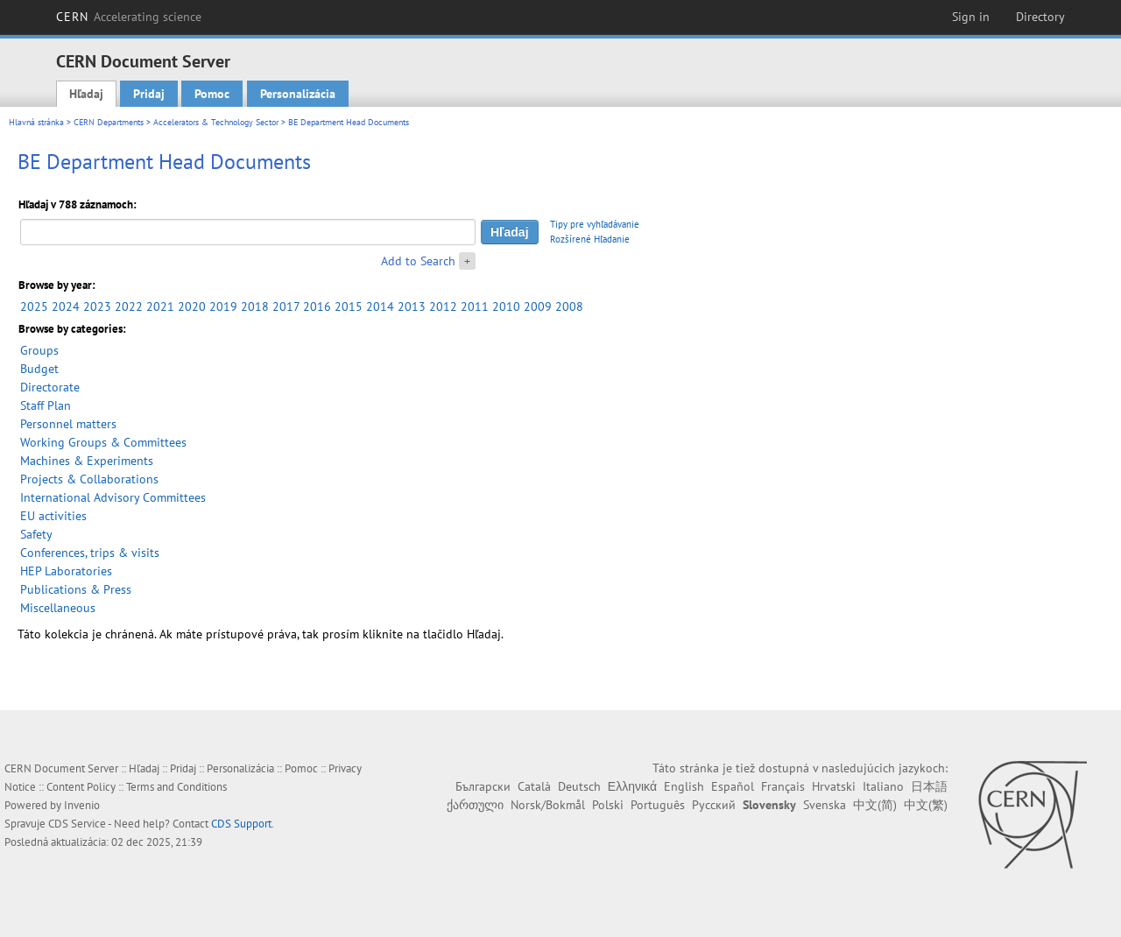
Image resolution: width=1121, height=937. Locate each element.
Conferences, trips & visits (89, 552)
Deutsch (579, 786)
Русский (714, 805)
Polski (608, 805)
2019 (223, 306)
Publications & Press (75, 589)
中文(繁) (926, 805)
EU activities (53, 516)
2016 (317, 306)
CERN (128, 17)
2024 (66, 306)
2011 (475, 306)
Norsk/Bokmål (548, 805)
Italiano (883, 786)
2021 (160, 306)
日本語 (929, 786)
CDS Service (77, 823)
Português (658, 805)
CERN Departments (109, 122)
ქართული (475, 805)
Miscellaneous (57, 608)
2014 (380, 306)
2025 (34, 306)
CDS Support (241, 823)
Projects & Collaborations (89, 479)
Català (534, 786)
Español (732, 786)
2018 (255, 306)
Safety (36, 534)
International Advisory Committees (113, 497)
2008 (569, 306)
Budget (39, 369)
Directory (1040, 17)
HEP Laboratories (66, 571)
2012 (443, 306)
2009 (538, 306)
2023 (97, 306)
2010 (506, 306)
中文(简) (875, 805)
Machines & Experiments (86, 460)
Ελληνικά (632, 786)
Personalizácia (297, 94)
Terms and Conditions (176, 786)
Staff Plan (45, 405)
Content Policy (81, 786)
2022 (129, 306)
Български (483, 786)
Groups (39, 350)
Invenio (82, 805)
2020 (192, 306)
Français (783, 786)
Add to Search (418, 261)
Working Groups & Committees (103, 442)
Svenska (824, 805)
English (684, 786)
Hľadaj (86, 94)
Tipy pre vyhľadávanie (594, 224)
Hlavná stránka (36, 122)
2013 (412, 306)
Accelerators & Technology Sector (215, 122)
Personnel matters (68, 424)
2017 (286, 306)
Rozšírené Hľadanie (590, 239)
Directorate (50, 387)
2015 (349, 306)
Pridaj (149, 94)
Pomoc (211, 94)
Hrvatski (834, 786)
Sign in (971, 17)
